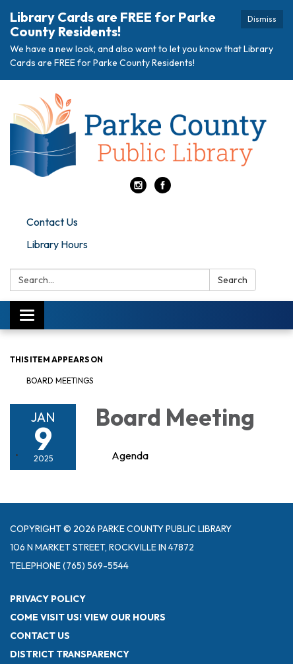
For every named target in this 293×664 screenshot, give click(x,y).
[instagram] (138, 189)
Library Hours (57, 244)
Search (232, 280)
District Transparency (69, 654)
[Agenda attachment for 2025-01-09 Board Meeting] (130, 455)
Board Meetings (59, 380)
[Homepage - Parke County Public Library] (146, 135)
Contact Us (52, 221)
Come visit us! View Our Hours (88, 617)
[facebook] (162, 189)
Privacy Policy (48, 599)
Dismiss (262, 19)
